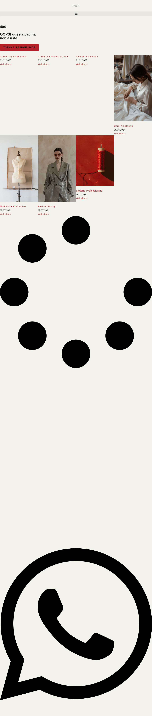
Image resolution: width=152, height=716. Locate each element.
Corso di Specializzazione (53, 56)
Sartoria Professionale (89, 191)
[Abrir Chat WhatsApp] (76, 710)
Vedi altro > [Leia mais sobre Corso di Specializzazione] (44, 64)
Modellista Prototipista (13, 206)
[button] (76, 13)
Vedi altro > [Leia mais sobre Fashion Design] (44, 214)
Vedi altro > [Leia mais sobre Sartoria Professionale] (82, 198)
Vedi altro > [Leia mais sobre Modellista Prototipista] (6, 214)
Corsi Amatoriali (123, 126)
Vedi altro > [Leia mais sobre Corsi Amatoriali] (120, 133)
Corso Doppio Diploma (13, 56)
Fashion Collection (87, 56)
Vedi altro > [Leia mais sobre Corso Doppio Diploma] (6, 64)
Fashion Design (47, 206)
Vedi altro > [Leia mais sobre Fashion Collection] (82, 64)
